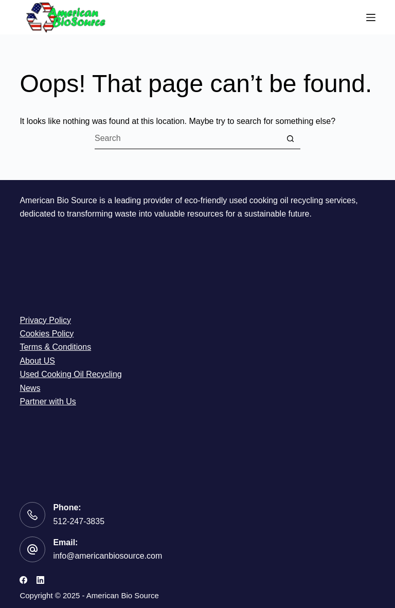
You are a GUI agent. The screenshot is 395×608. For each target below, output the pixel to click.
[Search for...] (187, 139)
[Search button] (290, 139)
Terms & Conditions (55, 347)
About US (37, 360)
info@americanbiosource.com (107, 555)
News (30, 388)
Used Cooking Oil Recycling (70, 374)
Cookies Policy (47, 333)
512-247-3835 (78, 521)
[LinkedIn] (40, 580)
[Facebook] (23, 580)
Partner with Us (48, 401)
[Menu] (370, 17)
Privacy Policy (45, 320)
